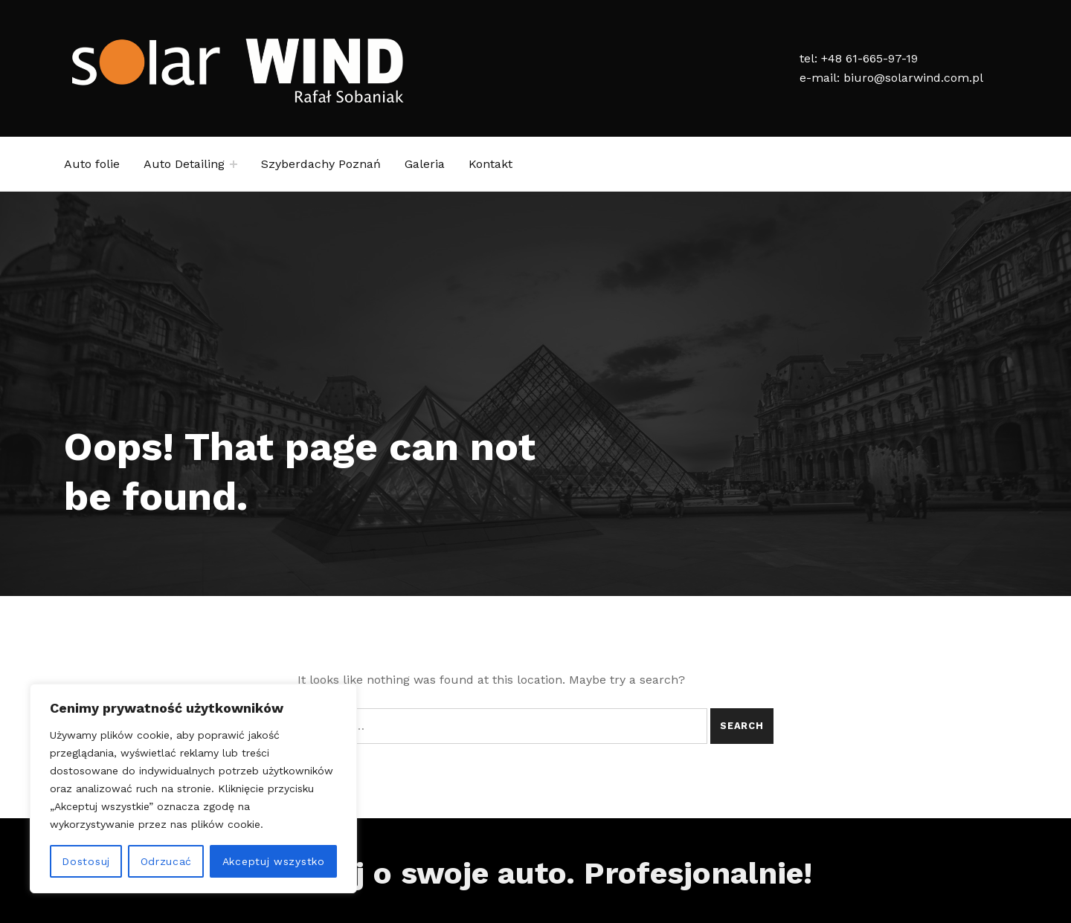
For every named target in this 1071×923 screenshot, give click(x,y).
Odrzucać (167, 861)
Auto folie (92, 164)
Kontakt (490, 164)
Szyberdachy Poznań (321, 164)
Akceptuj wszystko (273, 861)
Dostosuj (86, 861)
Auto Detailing (184, 164)
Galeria (425, 164)
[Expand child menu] (233, 164)
